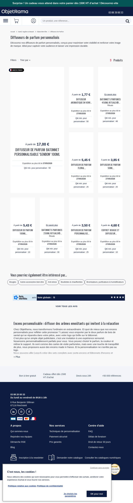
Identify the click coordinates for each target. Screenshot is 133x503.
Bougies (12, 282)
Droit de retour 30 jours (99, 442)
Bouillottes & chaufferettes (71, 282)
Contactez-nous (96, 447)
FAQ (90, 431)
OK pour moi (96, 494)
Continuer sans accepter (99, 468)
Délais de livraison (97, 436)
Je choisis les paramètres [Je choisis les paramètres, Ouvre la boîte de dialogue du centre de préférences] (70, 495)
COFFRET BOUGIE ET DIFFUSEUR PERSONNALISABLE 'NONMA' (110, 231)
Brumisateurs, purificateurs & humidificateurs (105, 282)
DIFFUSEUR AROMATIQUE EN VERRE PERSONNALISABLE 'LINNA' (81, 101)
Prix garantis (55, 442)
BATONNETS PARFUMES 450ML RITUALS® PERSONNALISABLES (110, 101)
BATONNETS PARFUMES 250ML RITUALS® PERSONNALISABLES (52, 231)
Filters (13, 60)
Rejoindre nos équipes (21, 436)
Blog (12, 447)
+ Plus (17, 356)
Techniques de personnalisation (64, 431)
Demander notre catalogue (70, 457)
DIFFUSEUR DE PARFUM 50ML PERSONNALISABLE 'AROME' (110, 166)
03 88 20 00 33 (116, 12)
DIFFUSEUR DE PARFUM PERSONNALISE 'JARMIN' (81, 231)
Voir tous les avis (66, 306)
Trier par (25, 60)
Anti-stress (52, 282)
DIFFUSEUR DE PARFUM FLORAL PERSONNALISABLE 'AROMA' (81, 166)
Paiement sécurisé (58, 436)
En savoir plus (110, 94)
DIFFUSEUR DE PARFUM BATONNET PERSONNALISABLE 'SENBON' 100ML (37, 151)
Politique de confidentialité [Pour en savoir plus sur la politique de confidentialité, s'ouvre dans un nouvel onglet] (50, 486)
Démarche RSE (18, 442)
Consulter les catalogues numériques (103, 457)
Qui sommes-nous (19, 431)
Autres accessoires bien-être (32, 282)
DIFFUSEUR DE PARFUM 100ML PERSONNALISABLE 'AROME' (23, 231)
